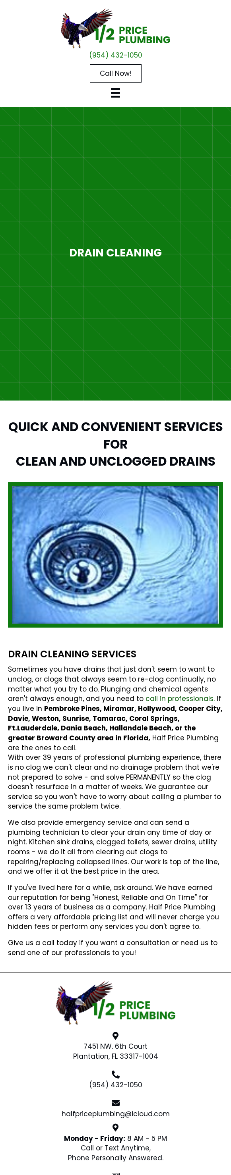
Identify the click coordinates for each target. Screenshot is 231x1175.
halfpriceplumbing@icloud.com (116, 1114)
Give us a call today (42, 943)
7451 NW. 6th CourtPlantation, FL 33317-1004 (115, 1051)
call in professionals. (180, 698)
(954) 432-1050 (115, 55)
